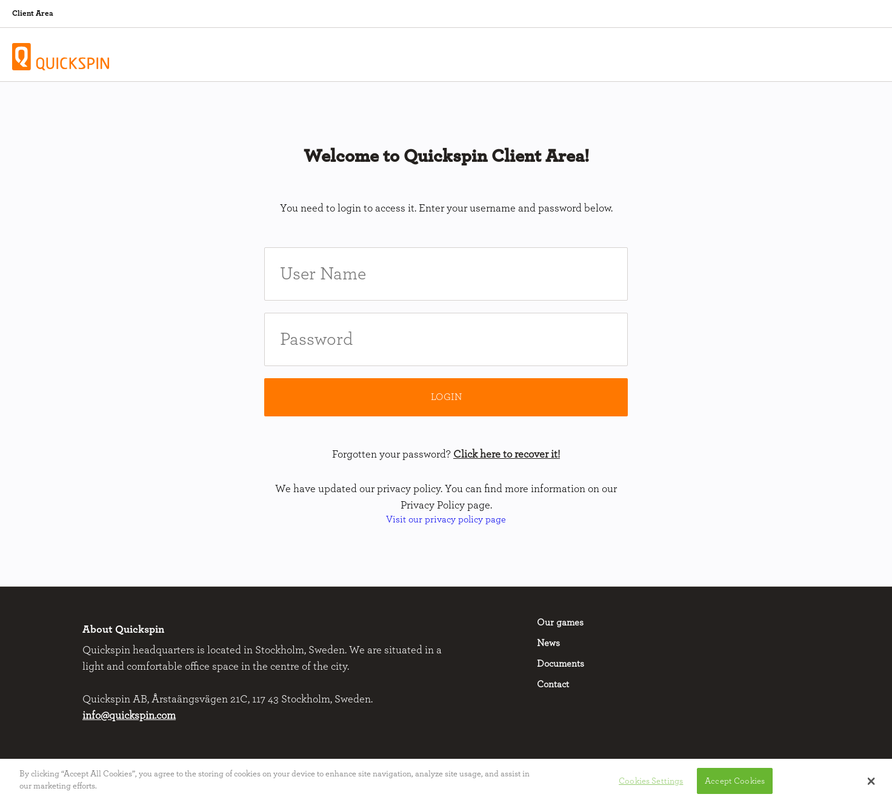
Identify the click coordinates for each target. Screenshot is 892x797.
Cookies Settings (651, 783)
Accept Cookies (735, 783)
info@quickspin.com (129, 715)
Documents (560, 664)
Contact (553, 684)
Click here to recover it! (506, 454)
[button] (871, 784)
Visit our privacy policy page (446, 519)
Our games (560, 622)
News (548, 643)
